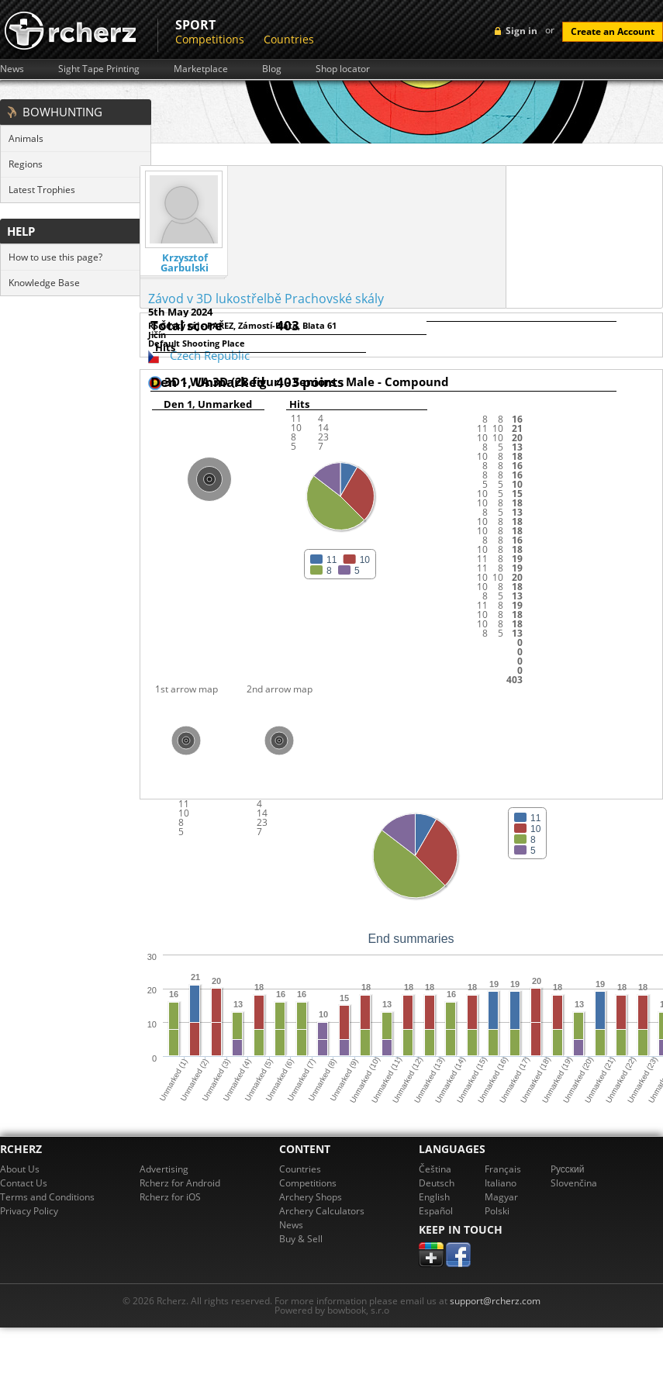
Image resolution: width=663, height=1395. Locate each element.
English (434, 1196)
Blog (271, 69)
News (12, 69)
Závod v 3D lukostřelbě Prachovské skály (266, 298)
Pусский (568, 1169)
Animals (26, 138)
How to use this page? (55, 257)
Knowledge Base (44, 282)
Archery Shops (310, 1196)
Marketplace (201, 69)
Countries (289, 39)
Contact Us (23, 1183)
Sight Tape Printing (99, 69)
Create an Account (612, 31)
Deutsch (436, 1183)
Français (503, 1169)
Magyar (501, 1196)
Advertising (164, 1169)
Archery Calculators (321, 1210)
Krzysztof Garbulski (185, 263)
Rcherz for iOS (170, 1196)
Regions (26, 164)
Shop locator (343, 69)
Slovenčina (574, 1183)
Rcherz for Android (180, 1183)
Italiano (500, 1183)
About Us (20, 1169)
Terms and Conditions (47, 1196)
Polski (497, 1210)
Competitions (209, 39)
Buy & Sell (301, 1238)
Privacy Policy (29, 1210)
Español (436, 1210)
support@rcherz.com (495, 1300)
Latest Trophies (42, 189)
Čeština (435, 1169)
